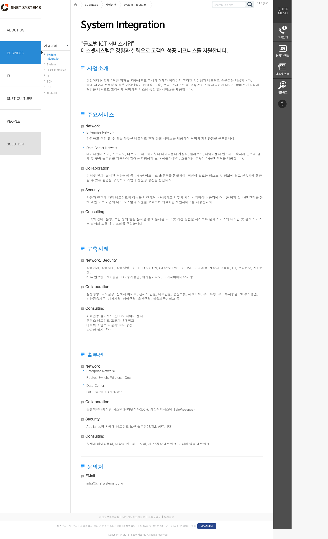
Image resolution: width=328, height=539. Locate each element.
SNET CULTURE (19, 98)
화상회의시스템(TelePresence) (172, 409)
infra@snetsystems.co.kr (105, 483)
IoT (49, 75)
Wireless (116, 377)
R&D (49, 87)
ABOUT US (15, 30)
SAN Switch (114, 392)
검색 (250, 4)
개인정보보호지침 (109, 517)
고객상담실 (154, 517)
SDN (49, 81)
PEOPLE (13, 121)
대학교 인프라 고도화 (130, 443)
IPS (169, 426)
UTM (152, 426)
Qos (128, 377)
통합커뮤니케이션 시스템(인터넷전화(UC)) (117, 409)
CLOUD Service (56, 70)
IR (8, 75)
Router (91, 377)
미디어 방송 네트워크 (194, 443)
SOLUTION (15, 144)
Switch (103, 377)
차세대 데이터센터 (100, 443)
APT (161, 426)
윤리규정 (169, 517)
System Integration (53, 56)
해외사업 (52, 93)
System (51, 64)
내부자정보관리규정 (133, 517)
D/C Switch (95, 392)
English (263, 3)
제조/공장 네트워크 (162, 443)
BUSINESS (15, 52)
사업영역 (50, 46)
